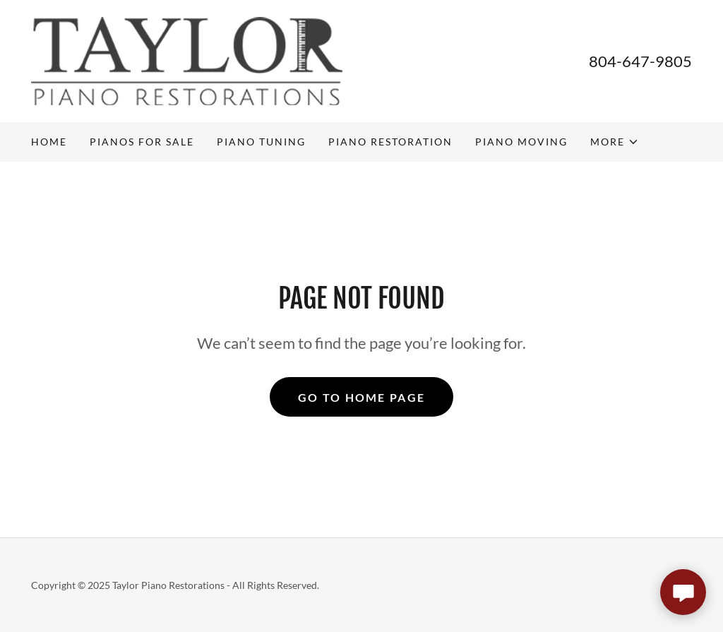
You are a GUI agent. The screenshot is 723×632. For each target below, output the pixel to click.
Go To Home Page (361, 397)
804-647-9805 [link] (640, 61)
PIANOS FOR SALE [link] (142, 142)
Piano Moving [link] (521, 142)
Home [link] (49, 142)
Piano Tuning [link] (261, 142)
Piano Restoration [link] (390, 142)
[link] (186, 59)
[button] (614, 141)
